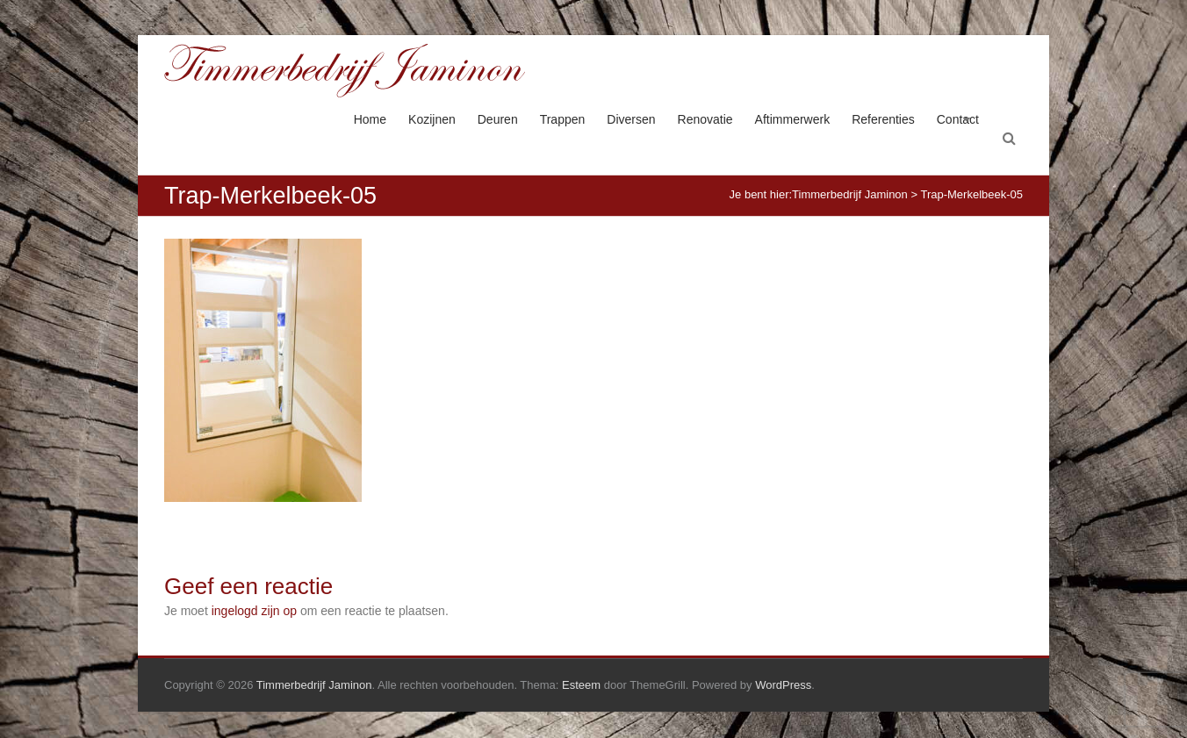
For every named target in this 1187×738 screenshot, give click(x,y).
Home (370, 119)
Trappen (563, 119)
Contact (958, 119)
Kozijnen (432, 119)
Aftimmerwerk (793, 119)
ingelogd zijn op (254, 611)
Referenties (883, 119)
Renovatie (705, 119)
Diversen (631, 119)
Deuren (498, 119)
